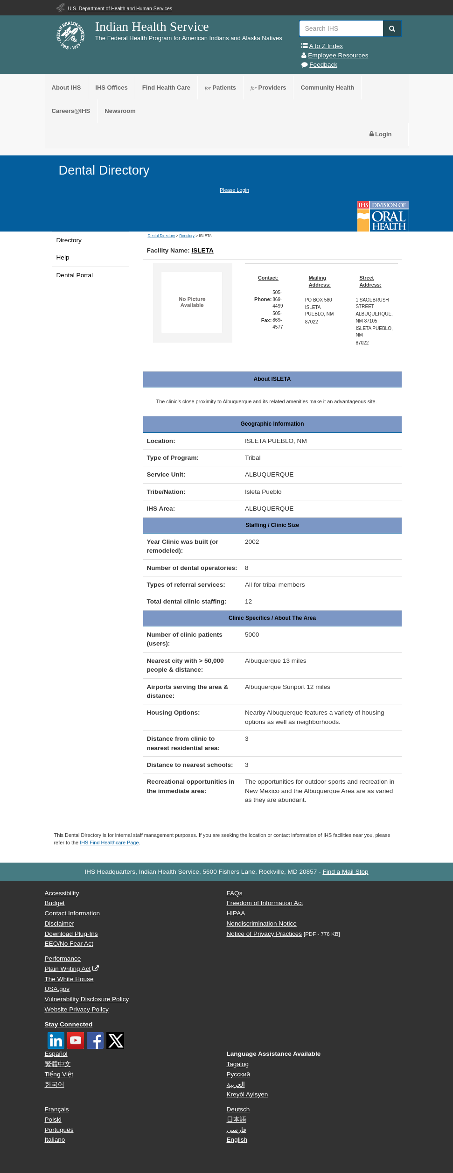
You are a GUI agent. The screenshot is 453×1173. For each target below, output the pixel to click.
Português (59, 1129)
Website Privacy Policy (77, 1009)
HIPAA (236, 913)
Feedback (323, 64)
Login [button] (380, 134)
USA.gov (57, 988)
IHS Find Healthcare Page (109, 842)
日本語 (236, 1119)
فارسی (236, 1129)
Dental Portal (74, 275)
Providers (268, 87)
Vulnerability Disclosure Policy (87, 999)
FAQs (235, 893)
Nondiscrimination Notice (262, 923)
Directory (69, 240)
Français (57, 1109)
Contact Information (72, 913)
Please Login (234, 190)
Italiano (55, 1139)
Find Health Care (166, 87)
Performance (63, 958)
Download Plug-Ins (71, 933)
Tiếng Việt (59, 1074)
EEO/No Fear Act (69, 943)
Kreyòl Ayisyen (247, 1094)
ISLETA (202, 250)
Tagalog (238, 1064)
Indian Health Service (152, 26)
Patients (220, 87)
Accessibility (62, 893)
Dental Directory (104, 170)
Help (63, 257)
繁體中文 (58, 1064)
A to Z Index (326, 45)
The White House (69, 979)
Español (56, 1053)
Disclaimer (59, 923)
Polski (53, 1119)
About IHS (66, 87)
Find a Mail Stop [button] (345, 871)
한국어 (54, 1084)
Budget (55, 902)
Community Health (327, 87)
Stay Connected (69, 1024)
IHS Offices (111, 87)
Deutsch (238, 1109)
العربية (236, 1084)
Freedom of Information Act (265, 902)
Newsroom (120, 110)
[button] (392, 28)
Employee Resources (338, 55)
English (237, 1139)
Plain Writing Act (68, 968)
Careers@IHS (71, 110)
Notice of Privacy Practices (264, 933)
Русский (238, 1074)
